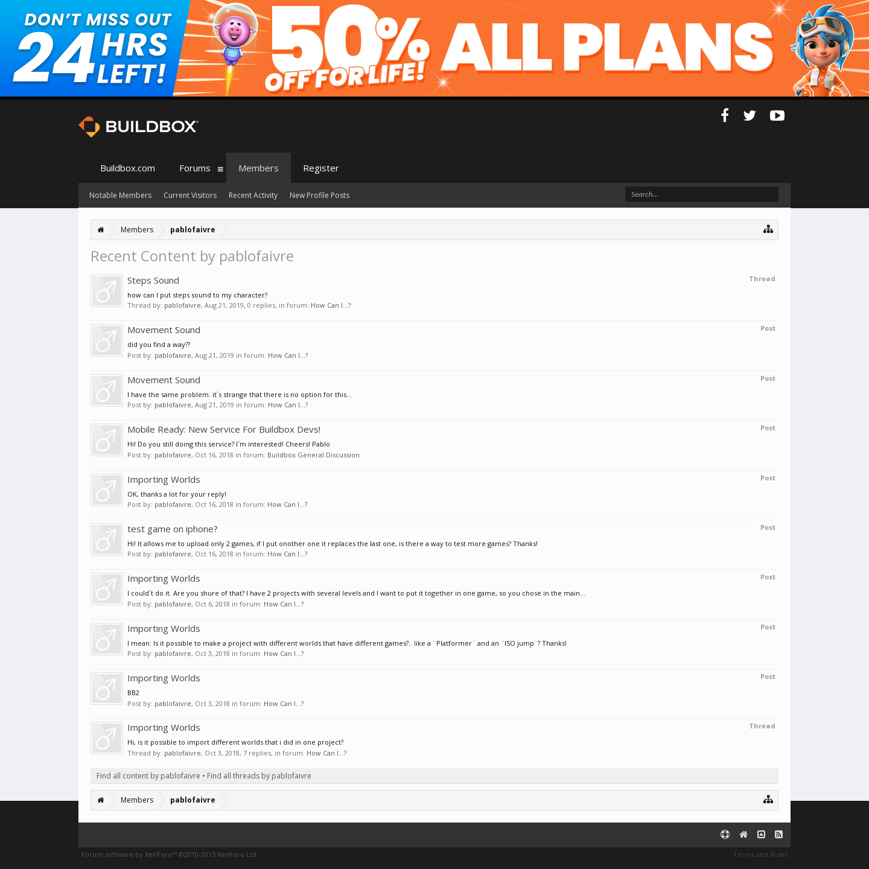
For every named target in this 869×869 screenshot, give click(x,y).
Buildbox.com (127, 168)
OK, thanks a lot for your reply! (176, 493)
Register (321, 168)
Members (258, 168)
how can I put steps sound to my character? (197, 294)
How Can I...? (331, 305)
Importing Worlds (163, 479)
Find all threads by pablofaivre (259, 776)
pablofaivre (182, 305)
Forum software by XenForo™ (169, 854)
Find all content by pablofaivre (148, 776)
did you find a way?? (158, 344)
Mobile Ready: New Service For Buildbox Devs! (223, 429)
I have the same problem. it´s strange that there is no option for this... (239, 394)
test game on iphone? (172, 529)
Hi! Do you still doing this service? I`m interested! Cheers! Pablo (228, 443)
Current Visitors (190, 195)
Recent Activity (253, 195)
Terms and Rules (760, 854)
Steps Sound (153, 280)
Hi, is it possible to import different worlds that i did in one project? (235, 741)
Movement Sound (163, 329)
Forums (195, 168)
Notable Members (120, 195)
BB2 (133, 692)
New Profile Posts (319, 195)
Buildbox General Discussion (313, 454)
